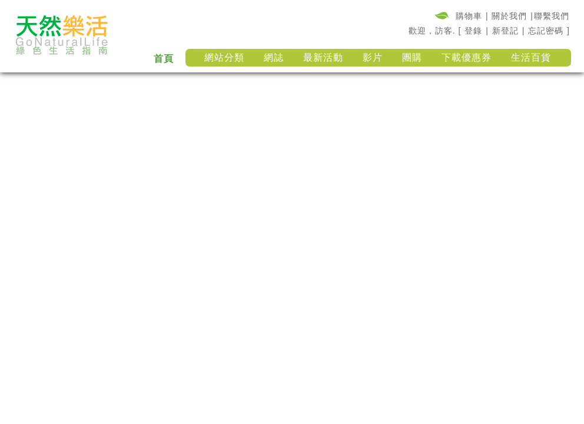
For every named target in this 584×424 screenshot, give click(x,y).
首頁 (164, 59)
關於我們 (509, 16)
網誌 (274, 57)
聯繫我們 (551, 16)
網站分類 (224, 57)
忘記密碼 (545, 30)
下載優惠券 (467, 57)
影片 (373, 57)
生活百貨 (531, 57)
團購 (412, 57)
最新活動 (323, 57)
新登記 (505, 30)
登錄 (473, 30)
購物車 (469, 16)
